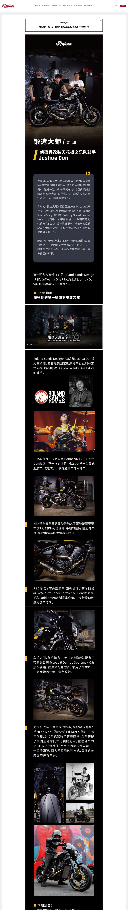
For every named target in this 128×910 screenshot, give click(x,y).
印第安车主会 (55, 6)
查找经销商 (69, 6)
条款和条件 (5, 907)
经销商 (68, 879)
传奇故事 (93, 883)
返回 (64, 831)
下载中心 (93, 890)
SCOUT (20, 879)
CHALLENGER (22, 890)
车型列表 (41, 6)
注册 (114, 6)
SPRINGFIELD (22, 883)
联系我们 (93, 886)
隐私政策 (12, 907)
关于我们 (93, 6)
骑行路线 (45, 890)
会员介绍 (45, 883)
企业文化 (93, 879)
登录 (122, 6)
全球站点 (19, 907)
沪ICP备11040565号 (50, 905)
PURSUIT (21, 893)
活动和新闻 (81, 6)
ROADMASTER (22, 886)
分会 (67, 883)
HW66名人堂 (46, 886)
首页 (32, 6)
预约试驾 (93, 893)
